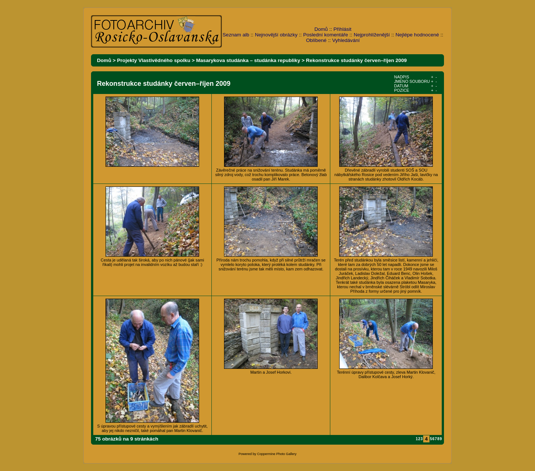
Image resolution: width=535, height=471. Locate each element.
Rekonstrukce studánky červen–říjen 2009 (356, 60)
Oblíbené (316, 40)
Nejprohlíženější (372, 35)
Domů (321, 29)
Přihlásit (342, 29)
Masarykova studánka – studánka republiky (248, 60)
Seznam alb (236, 35)
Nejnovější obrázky (276, 35)
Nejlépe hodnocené (417, 35)
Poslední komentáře (325, 35)
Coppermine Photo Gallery (276, 454)
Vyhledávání (346, 40)
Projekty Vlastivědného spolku (153, 60)
